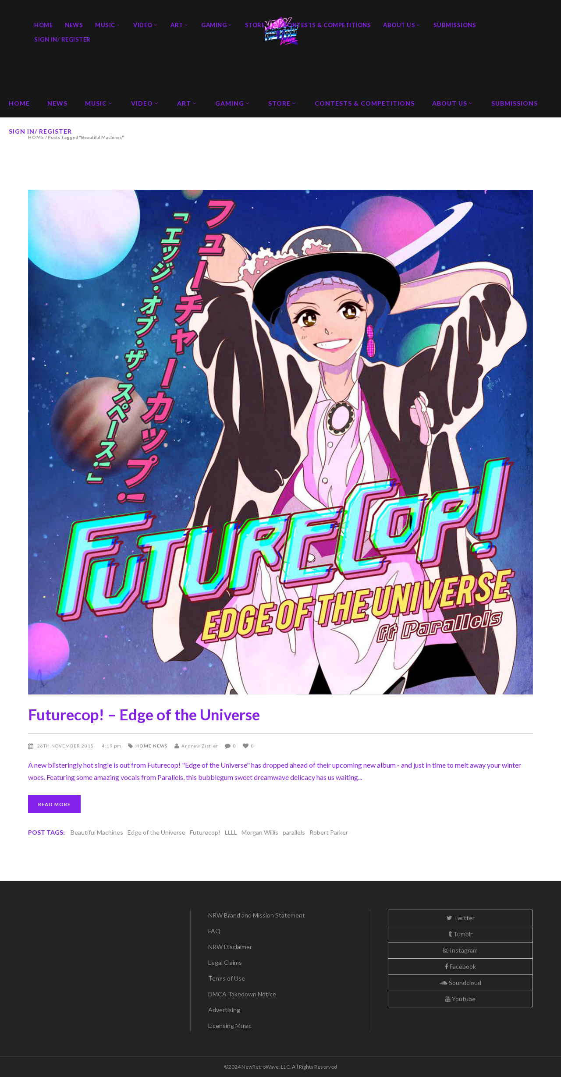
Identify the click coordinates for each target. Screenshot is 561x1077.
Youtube (460, 999)
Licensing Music (230, 1025)
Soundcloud (460, 982)
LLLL (231, 832)
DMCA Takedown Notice (242, 994)
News (160, 745)
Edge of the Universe (156, 832)
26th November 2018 (66, 745)
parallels (294, 832)
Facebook (460, 966)
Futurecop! (205, 832)
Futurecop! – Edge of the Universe (144, 714)
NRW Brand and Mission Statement (256, 915)
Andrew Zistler (199, 745)
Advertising (224, 1009)
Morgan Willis (259, 832)
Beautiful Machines (97, 832)
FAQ (214, 931)
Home (143, 745)
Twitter (461, 917)
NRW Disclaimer (230, 946)
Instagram (460, 950)
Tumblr (460, 934)
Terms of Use (226, 978)
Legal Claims (225, 962)
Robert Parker (328, 832)
